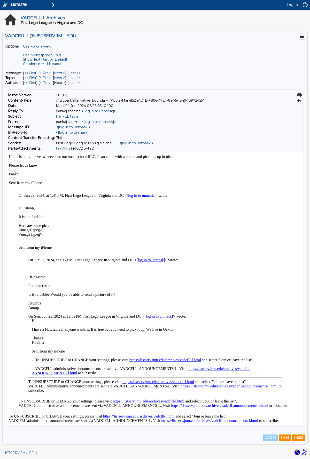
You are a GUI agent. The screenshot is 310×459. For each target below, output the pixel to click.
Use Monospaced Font (42, 55)
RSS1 (285, 437)
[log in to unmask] (98, 111)
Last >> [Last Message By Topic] (75, 78)
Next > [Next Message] (59, 73)
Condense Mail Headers (43, 64)
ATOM (270, 437)
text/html (64, 148)
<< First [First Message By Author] (30, 83)
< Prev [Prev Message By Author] (45, 83)
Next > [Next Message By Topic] (59, 78)
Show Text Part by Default (45, 59)
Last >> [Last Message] (75, 73)
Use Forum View (37, 46)
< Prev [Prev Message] (45, 73)
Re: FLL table (67, 116)
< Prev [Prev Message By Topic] (45, 78)
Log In (292, 5)
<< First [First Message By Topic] (30, 78)
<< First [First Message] (30, 73)
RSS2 (298, 437)
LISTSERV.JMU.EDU (20, 453)
